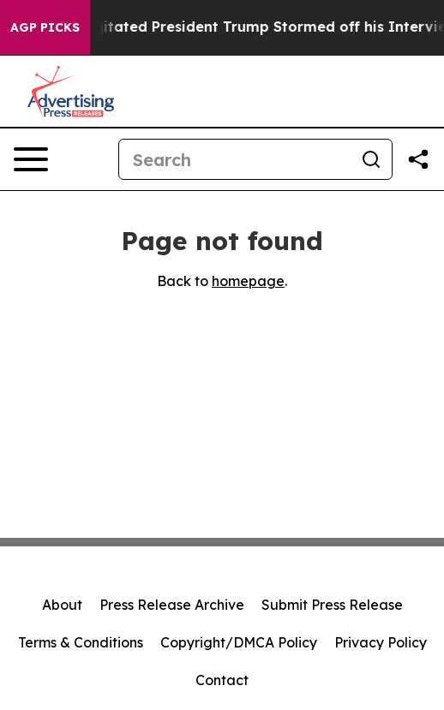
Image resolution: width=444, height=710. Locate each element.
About (62, 604)
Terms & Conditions (80, 642)
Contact (222, 680)
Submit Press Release (332, 604)
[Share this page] (418, 159)
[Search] (235, 159)
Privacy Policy (380, 642)
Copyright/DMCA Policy (238, 642)
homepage (248, 280)
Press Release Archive (171, 604)
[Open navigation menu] (31, 159)
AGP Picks (45, 27)
